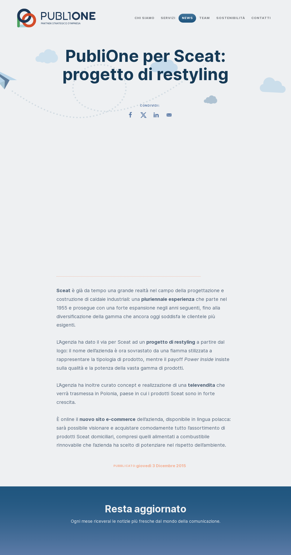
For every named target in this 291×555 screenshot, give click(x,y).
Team (204, 18)
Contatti (261, 18)
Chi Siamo (145, 18)
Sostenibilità (230, 18)
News (187, 18)
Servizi (168, 18)
